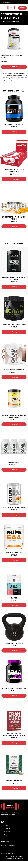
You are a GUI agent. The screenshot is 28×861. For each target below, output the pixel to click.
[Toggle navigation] (3, 7)
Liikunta (6, 825)
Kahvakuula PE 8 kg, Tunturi (14, 643)
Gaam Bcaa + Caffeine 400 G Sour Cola (14, 370)
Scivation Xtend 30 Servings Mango (14, 507)
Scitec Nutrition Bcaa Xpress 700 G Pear (14, 688)
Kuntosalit (7, 832)
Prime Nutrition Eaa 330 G (14, 553)
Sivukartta (20, 858)
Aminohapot (15, 21)
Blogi (5, 835)
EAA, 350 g (14, 598)
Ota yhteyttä (13, 856)
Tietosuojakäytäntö (10, 858)
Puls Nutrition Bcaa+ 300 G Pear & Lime (14, 325)
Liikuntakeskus (8, 829)
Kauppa (22, 8)
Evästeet (20, 856)
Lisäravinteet (7, 21)
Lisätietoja (14, 66)
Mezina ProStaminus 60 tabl (14, 781)
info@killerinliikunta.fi (6, 2)
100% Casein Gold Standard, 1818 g (14, 124)
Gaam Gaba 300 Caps (14, 462)
